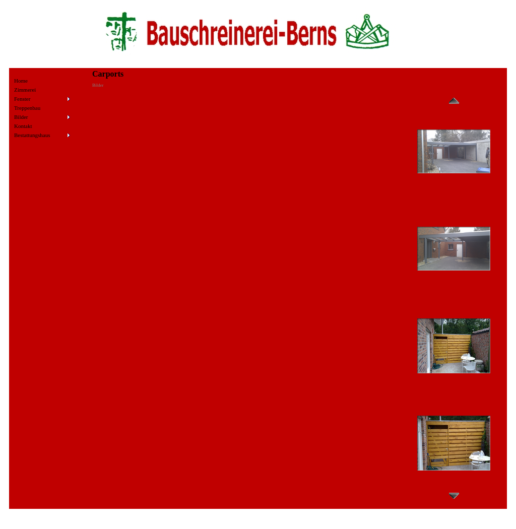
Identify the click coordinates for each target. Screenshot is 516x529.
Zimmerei (25, 90)
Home (21, 81)
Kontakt (23, 126)
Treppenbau (27, 108)
